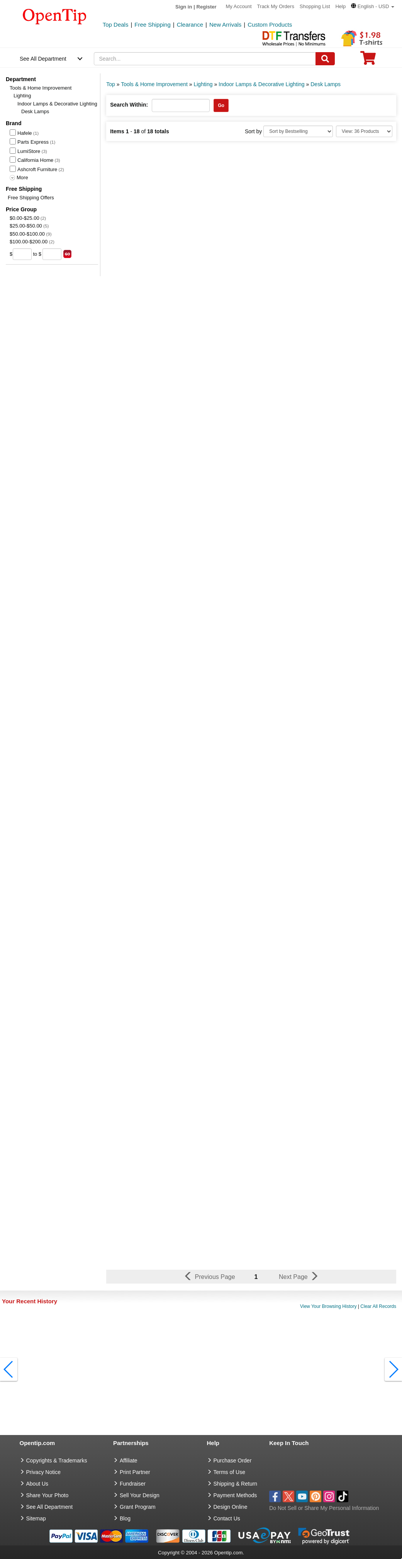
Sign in (183, 7)
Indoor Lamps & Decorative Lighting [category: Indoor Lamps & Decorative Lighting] (262, 84)
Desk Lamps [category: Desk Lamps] (325, 84)
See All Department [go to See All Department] (49, 1507)
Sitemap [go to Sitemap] (36, 1518)
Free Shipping (152, 24)
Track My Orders (275, 6)
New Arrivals (225, 24)
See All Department (43, 59)
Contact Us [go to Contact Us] (227, 1518)
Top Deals (116, 24)
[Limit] (364, 131)
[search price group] (67, 254)
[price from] (22, 254)
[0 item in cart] (368, 60)
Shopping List (315, 6)
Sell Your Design (139, 1495)
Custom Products (270, 24)
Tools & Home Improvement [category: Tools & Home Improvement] (154, 84)
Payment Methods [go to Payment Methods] (235, 1495)
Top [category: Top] (110, 84)
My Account (239, 6)
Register (207, 7)
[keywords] (204, 58)
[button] (372, 6)
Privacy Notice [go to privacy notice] (43, 1472)
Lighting (22, 95)
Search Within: (129, 105)
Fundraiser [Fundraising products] (133, 1484)
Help (340, 6)
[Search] (325, 58)
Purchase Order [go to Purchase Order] (233, 1460)
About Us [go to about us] (37, 1484)
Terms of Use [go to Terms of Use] (229, 1472)
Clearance (190, 24)
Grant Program (138, 1507)
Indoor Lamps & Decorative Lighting (57, 104)
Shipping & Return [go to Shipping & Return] (236, 1484)
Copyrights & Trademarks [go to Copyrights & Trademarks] (56, 1460)
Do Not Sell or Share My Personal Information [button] (324, 1508)
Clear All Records (378, 1306)
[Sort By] (298, 131)
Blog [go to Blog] (125, 1518)
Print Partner (135, 1472)
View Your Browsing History (328, 1306)
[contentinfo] (54, 16)
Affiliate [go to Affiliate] (128, 1460)
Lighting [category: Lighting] (202, 84)
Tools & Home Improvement (40, 88)
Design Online (231, 1507)
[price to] (51, 254)
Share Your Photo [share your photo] (47, 1495)
